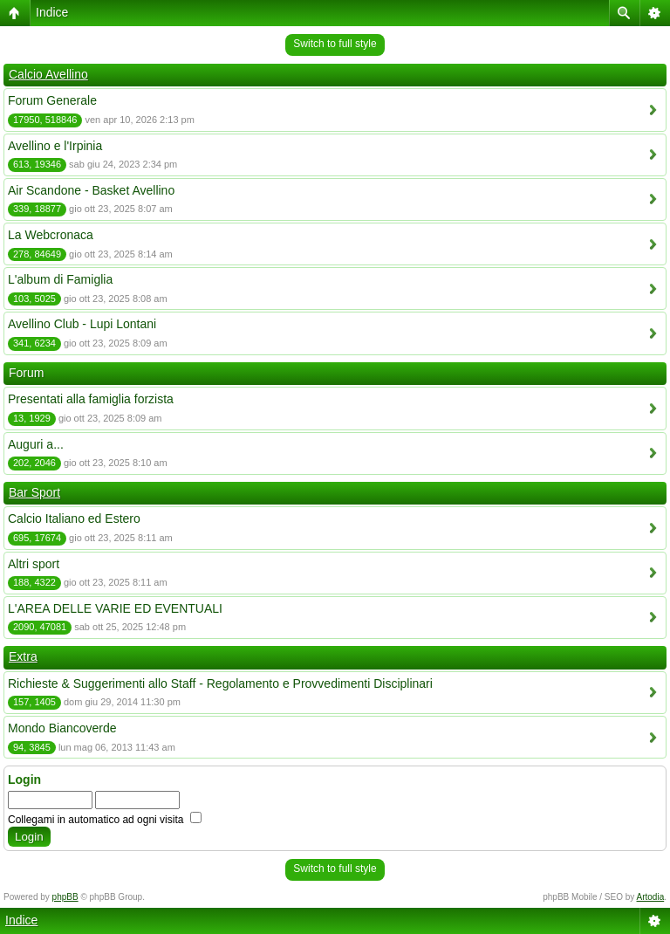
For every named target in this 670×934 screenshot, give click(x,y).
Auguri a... (36, 444)
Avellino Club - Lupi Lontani (82, 324)
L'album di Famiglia (60, 279)
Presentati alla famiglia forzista (91, 399)
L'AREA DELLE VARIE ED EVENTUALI (115, 608)
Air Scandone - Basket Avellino (91, 190)
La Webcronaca (50, 235)
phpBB (65, 897)
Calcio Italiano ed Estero (74, 518)
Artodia (651, 897)
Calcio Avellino (48, 74)
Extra (23, 656)
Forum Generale (52, 100)
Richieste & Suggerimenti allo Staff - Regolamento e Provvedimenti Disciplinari (220, 683)
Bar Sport (34, 492)
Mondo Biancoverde (62, 728)
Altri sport (33, 564)
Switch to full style (334, 44)
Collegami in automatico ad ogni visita (105, 820)
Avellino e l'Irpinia (55, 146)
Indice (52, 12)
